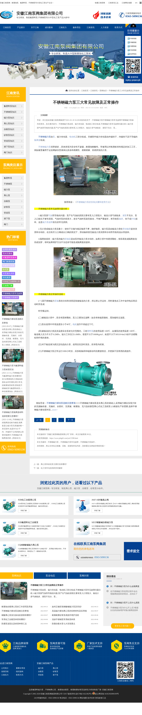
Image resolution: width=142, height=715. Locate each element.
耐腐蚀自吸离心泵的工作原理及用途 (17, 607)
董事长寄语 (20, 668)
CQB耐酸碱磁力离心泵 (28, 545)
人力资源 (104, 27)
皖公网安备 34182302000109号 (105, 693)
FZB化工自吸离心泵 (11, 281)
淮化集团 (6, 277)
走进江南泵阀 (6, 663)
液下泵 (7, 218)
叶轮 (133, 219)
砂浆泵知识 (9, 135)
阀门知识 (8, 152)
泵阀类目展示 (13, 165)
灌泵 (125, 215)
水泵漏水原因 (8, 273)
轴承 (121, 219)
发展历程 (5, 671)
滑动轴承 (127, 229)
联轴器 (68, 239)
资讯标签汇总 (100, 698)
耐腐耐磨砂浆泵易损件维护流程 (65, 615)
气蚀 (50, 215)
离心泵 (7, 195)
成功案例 (49, 27)
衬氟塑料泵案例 (9, 257)
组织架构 (19, 671)
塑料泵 (90, 331)
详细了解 (24, 510)
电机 (75, 324)
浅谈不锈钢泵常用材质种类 (63, 619)
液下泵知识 (9, 147)
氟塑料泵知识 (10, 106)
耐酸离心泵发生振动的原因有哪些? (16, 615)
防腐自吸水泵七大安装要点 (63, 624)
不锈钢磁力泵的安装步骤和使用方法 (93, 202)
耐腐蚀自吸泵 (63, 690)
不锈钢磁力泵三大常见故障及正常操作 (46, 585)
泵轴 (56, 301)
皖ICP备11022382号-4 (84, 694)
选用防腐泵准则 (9, 250)
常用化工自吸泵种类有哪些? (14, 619)
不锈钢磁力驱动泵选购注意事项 (60, 403)
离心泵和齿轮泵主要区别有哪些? (54, 464)
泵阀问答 (84, 575)
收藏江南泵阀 (100, 3)
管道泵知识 (9, 141)
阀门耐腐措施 (8, 261)
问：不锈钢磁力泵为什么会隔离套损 (125, 587)
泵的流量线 (7, 254)
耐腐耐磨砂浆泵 (76, 690)
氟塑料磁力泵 (38, 690)
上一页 (39, 420)
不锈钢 (41, 147)
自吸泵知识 (9, 129)
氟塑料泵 (8, 178)
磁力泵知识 (9, 118)
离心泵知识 (9, 123)
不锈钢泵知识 (10, 112)
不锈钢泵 (8, 184)
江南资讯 (90, 27)
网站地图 (83, 698)
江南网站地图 (127, 3)
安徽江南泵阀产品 (45, 663)
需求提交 (133, 551)
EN (136, 3)
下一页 (70, 420)
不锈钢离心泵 (50, 690)
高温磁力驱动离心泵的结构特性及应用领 (69, 611)
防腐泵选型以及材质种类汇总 (14, 624)
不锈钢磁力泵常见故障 (12, 293)
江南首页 (7, 27)
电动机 (72, 137)
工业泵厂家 (7, 285)
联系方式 (118, 27)
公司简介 (5, 668)
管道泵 (7, 213)
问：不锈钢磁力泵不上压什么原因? (125, 603)
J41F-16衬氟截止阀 (100, 500)
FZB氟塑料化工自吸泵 (28, 522)
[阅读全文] (15, 345)
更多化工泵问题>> (123, 626)
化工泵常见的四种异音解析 (51, 468)
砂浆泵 (7, 207)
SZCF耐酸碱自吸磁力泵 (102, 522)
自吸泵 (7, 201)
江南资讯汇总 (113, 3)
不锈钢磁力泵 (8, 289)
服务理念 (77, 27)
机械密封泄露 (8, 265)
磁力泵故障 (47, 222)
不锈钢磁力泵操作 (10, 297)
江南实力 (63, 27)
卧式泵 (6, 269)
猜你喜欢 (111, 576)
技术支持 (91, 698)
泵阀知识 (103, 91)
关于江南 (35, 27)
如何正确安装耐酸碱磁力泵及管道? (67, 607)
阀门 (6, 224)
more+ (55, 410)
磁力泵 (7, 189)
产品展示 (21, 27)
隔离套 (37, 140)
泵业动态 (50, 575)
